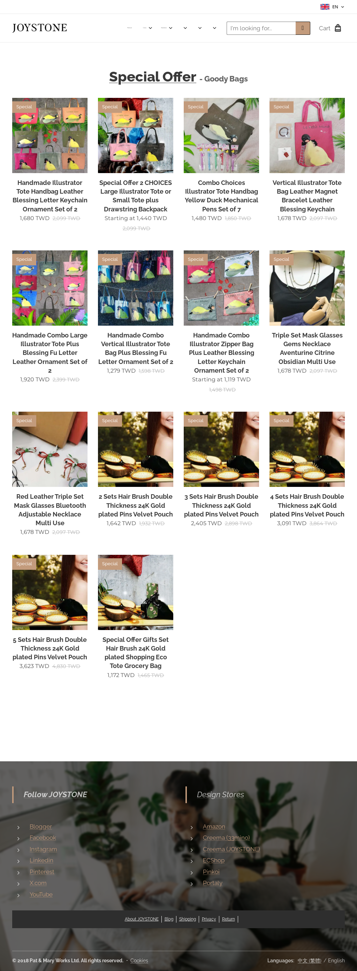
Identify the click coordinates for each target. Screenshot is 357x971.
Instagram (43, 848)
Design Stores (220, 794)
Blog (169, 919)
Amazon (214, 826)
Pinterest (42, 871)
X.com (38, 882)
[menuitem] (98, 28)
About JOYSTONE (142, 919)
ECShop (214, 860)
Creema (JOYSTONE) (231, 848)
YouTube (41, 894)
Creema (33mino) (226, 837)
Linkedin (41, 860)
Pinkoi (211, 871)
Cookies (139, 960)
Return (228, 919)
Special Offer (152, 76)
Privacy (209, 919)
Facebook (43, 837)
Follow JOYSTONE (55, 794)
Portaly (212, 882)
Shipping (187, 919)
